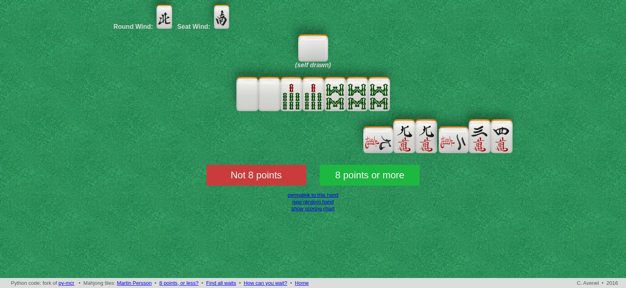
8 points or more (369, 175)
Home (302, 283)
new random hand (313, 202)
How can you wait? (265, 283)
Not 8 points (256, 175)
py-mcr (66, 283)
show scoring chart (313, 209)
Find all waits (221, 283)
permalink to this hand (312, 195)
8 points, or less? (178, 283)
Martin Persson (134, 283)
